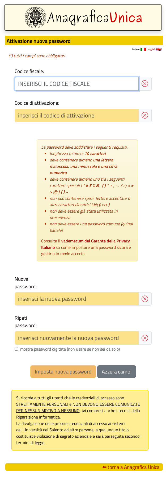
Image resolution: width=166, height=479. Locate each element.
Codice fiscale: (29, 71)
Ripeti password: (26, 321)
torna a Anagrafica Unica (131, 467)
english (154, 49)
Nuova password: (26, 282)
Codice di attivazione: (37, 103)
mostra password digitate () (70, 349)
